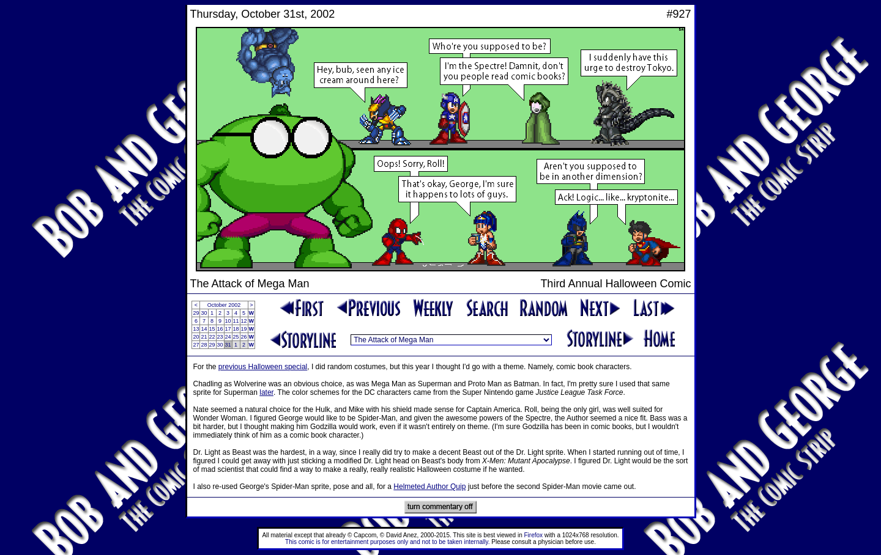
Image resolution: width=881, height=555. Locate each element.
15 (212, 329)
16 (220, 329)
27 (196, 345)
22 (212, 337)
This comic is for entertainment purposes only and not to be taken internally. (387, 541)
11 (236, 321)
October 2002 (224, 305)
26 (244, 337)
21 (204, 337)
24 (228, 337)
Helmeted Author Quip (429, 486)
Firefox (533, 535)
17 (228, 329)
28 (204, 345)
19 (244, 329)
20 (196, 337)
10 (228, 321)
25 (236, 337)
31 (228, 345)
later (266, 392)
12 (244, 321)
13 (196, 329)
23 (220, 337)
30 (204, 313)
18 (236, 329)
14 (204, 329)
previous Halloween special (262, 366)
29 (196, 313)
